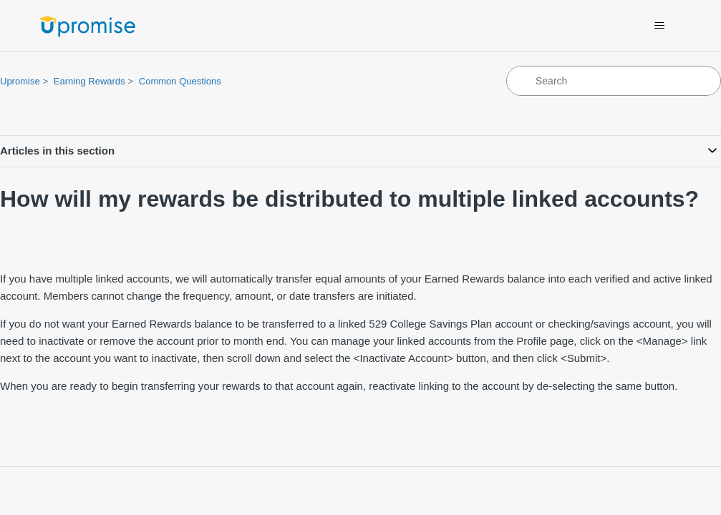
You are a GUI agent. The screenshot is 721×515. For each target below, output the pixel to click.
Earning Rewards (89, 81)
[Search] (613, 81)
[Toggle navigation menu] (659, 25)
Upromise (20, 81)
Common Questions (180, 81)
